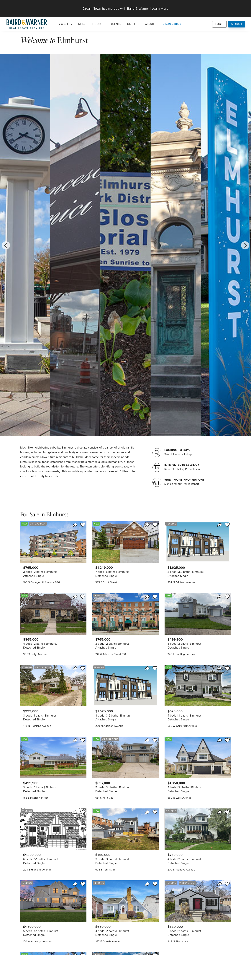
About (150, 24)
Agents (116, 24)
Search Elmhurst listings (178, 454)
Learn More (160, 8)
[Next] (245, 245)
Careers (133, 24)
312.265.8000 (172, 24)
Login (219, 24)
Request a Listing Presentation (182, 469)
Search (236, 24)
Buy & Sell (62, 24)
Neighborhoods (90, 24)
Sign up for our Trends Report (181, 484)
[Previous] (6, 245)
